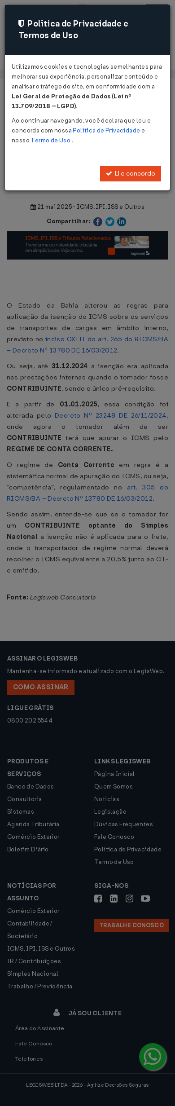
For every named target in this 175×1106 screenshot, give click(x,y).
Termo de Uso (51, 140)
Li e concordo (130, 173)
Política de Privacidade (107, 130)
